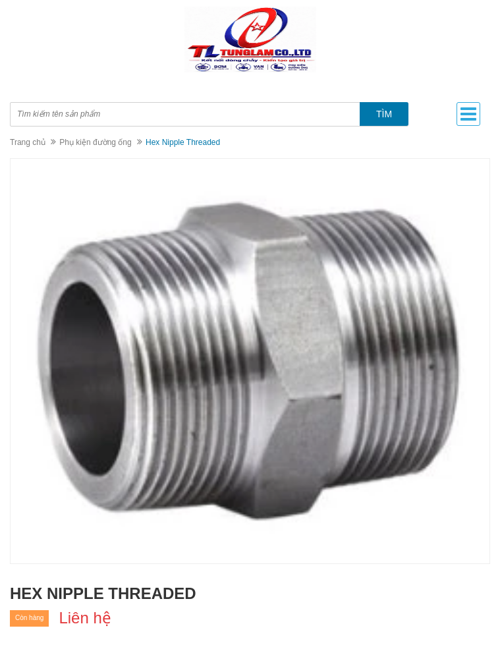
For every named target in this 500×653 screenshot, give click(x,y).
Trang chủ (27, 142)
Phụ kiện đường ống (95, 142)
